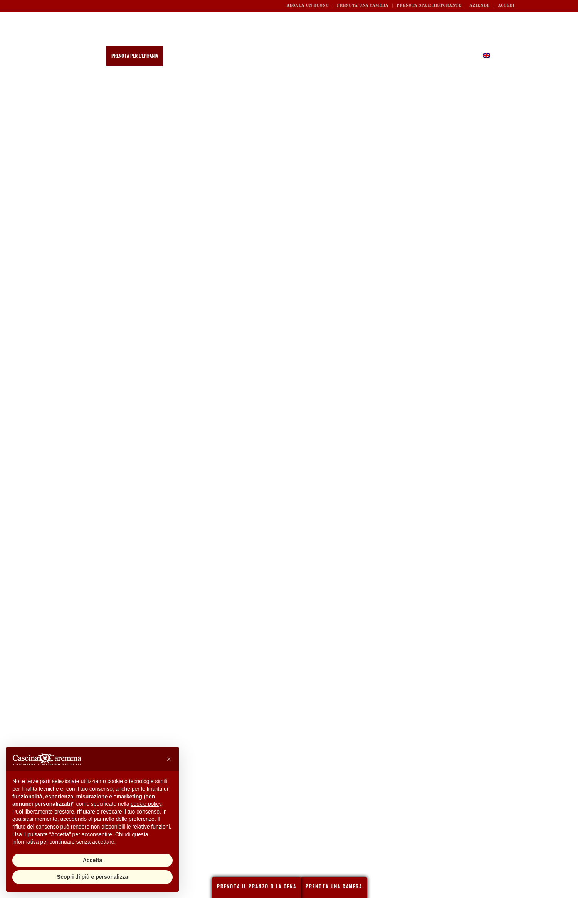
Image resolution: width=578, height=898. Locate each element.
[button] (169, 759)
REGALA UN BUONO (307, 5)
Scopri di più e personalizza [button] (92, 877)
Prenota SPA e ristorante (429, 5)
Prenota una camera (362, 5)
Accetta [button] (92, 860)
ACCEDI (506, 5)
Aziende (479, 5)
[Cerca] (499, 56)
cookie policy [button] (146, 804)
